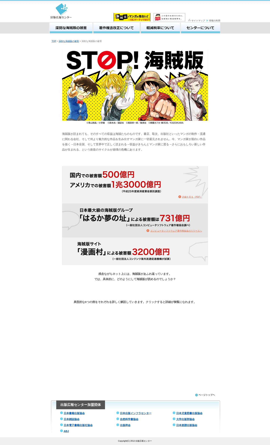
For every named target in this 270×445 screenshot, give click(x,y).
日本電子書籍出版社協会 (78, 425)
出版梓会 (125, 425)
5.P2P (135, 361)
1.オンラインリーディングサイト (135, 311)
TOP (54, 41)
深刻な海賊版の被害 (69, 41)
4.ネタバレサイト (135, 349)
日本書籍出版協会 (74, 413)
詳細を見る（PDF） (192, 197)
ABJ (66, 431)
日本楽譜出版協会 (186, 425)
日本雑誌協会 (72, 419)
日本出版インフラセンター (136, 413)
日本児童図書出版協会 (189, 413)
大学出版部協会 (185, 419)
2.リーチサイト (135, 324)
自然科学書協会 (129, 419)
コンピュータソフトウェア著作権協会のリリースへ (176, 231)
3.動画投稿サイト (135, 336)
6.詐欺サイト (135, 373)
